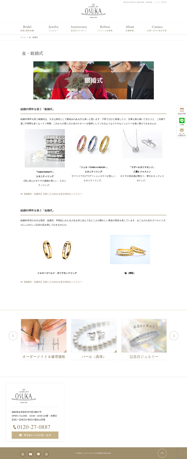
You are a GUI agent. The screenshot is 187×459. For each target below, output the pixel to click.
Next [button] (173, 335)
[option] (46, 340)
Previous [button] (13, 335)
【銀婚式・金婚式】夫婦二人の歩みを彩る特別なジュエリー (52, 194)
